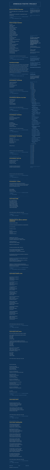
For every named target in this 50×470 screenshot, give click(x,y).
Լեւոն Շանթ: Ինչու (35, 118)
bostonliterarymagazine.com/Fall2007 (23, 70)
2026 (32, 163)
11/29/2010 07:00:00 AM (25, 57)
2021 (32, 157)
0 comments (11, 17)
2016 (32, 151)
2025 (32, 162)
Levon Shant (17, 215)
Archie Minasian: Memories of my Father (17, 97)
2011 (32, 145)
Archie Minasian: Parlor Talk (15, 158)
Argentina (19, 269)
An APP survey (32, 74)
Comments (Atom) (15, 467)
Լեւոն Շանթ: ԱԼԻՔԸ (13, 198)
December (33, 143)
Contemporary (14, 59)
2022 (32, 158)
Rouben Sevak (17, 18)
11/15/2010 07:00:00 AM (25, 393)
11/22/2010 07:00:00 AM (25, 192)
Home (19, 465)
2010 (32, 88)
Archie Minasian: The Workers (15, 114)
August (33, 98)
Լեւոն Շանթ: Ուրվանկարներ (15, 422)
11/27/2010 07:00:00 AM (25, 91)
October (33, 100)
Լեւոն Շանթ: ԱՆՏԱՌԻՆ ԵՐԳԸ (15, 273)
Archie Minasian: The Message (15, 80)
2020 (32, 156)
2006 (32, 83)
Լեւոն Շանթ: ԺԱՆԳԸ (13, 399)
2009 (32, 87)
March (33, 92)
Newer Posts (11, 465)
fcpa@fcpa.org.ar (15, 259)
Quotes (13, 18)
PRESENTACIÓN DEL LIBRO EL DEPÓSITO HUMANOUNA (18, 220)
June (32, 95)
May (32, 94)
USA (23, 59)
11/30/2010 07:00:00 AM (25, 16)
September (33, 99)
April (32, 93)
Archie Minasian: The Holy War (15, 136)
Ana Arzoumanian (14, 269)
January (33, 89)
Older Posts (27, 465)
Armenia (13, 215)
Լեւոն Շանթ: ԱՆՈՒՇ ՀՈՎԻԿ (15, 331)
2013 (32, 147)
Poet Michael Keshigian (14, 62)
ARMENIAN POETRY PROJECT (25, 4)
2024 (32, 161)
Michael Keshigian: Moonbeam (15, 22)
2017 (32, 152)
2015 (32, 150)
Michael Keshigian (19, 59)
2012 (32, 146)
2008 (32, 86)
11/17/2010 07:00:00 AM (25, 267)
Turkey (20, 18)
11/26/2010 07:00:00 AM (25, 108)
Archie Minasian (14, 93)
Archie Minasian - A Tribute (14, 181)
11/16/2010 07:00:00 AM (25, 325)
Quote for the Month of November (16, 9)
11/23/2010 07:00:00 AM (25, 175)
